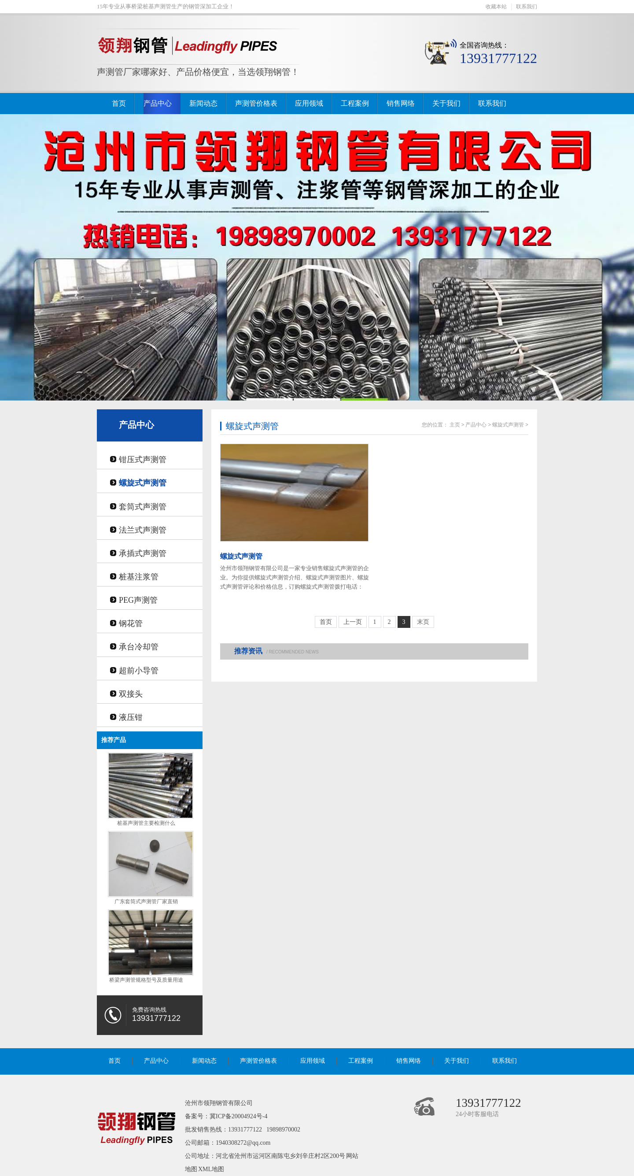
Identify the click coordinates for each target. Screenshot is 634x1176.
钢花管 (131, 623)
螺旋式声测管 (142, 483)
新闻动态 (203, 103)
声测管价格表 (256, 103)
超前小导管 (138, 670)
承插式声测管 (142, 553)
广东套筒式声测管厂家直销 (146, 901)
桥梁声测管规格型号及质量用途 (146, 980)
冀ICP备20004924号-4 (238, 1116)
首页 (119, 103)
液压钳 (131, 717)
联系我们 (526, 7)
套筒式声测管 (142, 506)
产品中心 (158, 103)
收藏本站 (496, 7)
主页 (455, 425)
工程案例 (355, 103)
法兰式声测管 (142, 530)
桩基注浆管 (138, 576)
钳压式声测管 (142, 459)
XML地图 (211, 1169)
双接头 (131, 694)
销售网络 (401, 103)
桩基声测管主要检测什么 (146, 823)
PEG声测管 (138, 600)
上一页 (352, 622)
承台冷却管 (138, 646)
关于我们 (446, 103)
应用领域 (309, 103)
